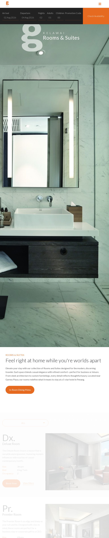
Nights (41, 13)
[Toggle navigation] (100, 4)
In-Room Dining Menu (20, 389)
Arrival (5, 13)
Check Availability (96, 16)
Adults (50, 13)
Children (60, 13)
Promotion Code (73, 13)
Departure (25, 13)
